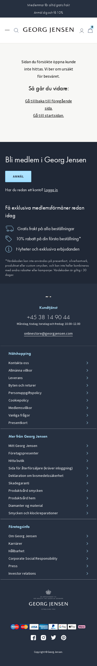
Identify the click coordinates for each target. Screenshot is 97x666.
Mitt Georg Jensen (23, 446)
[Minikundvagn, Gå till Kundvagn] (90, 30)
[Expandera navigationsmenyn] (7, 29)
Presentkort (18, 423)
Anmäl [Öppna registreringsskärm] (18, 176)
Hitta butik (16, 461)
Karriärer (15, 543)
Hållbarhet (16, 551)
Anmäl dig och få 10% (48, 12)
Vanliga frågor (19, 415)
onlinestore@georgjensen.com (48, 333)
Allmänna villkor (20, 370)
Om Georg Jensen (23, 536)
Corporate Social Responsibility (33, 558)
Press (13, 566)
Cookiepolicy (19, 400)
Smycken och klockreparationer (33, 513)
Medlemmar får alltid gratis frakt (48, 5)
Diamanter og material (26, 506)
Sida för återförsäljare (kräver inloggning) (41, 468)
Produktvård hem (22, 498)
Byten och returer (22, 385)
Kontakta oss (19, 363)
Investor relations (22, 573)
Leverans (16, 378)
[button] (16, 33)
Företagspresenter (24, 453)
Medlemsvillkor (20, 408)
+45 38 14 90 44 (48, 317)
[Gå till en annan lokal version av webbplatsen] (48, 296)
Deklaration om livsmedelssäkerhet (36, 476)
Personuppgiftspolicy (25, 393)
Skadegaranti (19, 483)
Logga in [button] (51, 189)
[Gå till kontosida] (82, 30)
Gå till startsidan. (48, 115)
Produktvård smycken (26, 491)
